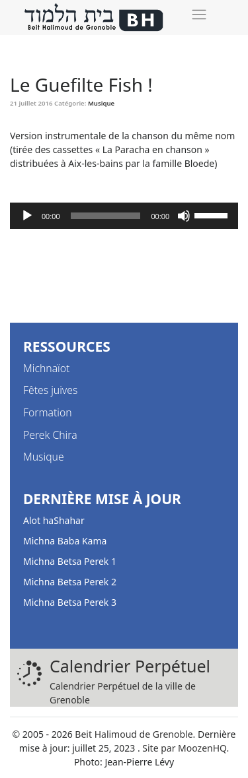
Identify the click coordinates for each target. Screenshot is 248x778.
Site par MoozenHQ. (185, 748)
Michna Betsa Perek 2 (69, 581)
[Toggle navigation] (198, 14)
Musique (101, 103)
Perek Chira (50, 435)
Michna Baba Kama (64, 541)
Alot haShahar (54, 520)
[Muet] (183, 215)
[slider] (106, 215)
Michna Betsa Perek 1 (69, 561)
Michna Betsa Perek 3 (69, 602)
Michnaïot (46, 368)
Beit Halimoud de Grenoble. (135, 734)
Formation (47, 412)
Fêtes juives (50, 390)
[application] (124, 216)
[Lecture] (27, 215)
